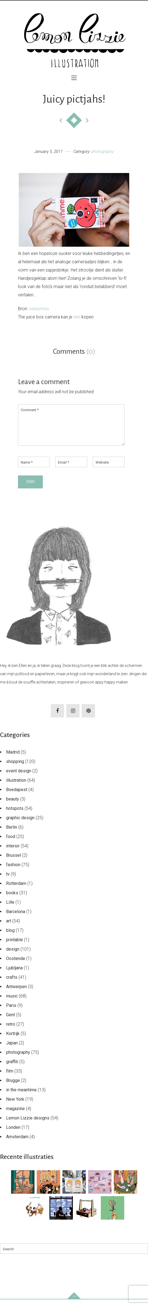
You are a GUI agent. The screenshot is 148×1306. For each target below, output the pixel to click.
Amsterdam (17, 1143)
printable (14, 946)
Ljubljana (14, 974)
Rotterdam (16, 890)
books (12, 899)
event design (18, 777)
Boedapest (16, 796)
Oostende (15, 965)
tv (8, 880)
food (10, 843)
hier (76, 317)
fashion (13, 871)
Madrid (13, 758)
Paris (11, 1012)
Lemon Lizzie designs (27, 1124)
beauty (12, 805)
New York (15, 1105)
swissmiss (39, 308)
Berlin (11, 833)
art (8, 927)
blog (10, 937)
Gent (10, 1021)
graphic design (20, 824)
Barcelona (15, 918)
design (12, 955)
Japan (12, 1049)
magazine (15, 1115)
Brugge (13, 1087)
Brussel (13, 862)
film (9, 1077)
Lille (10, 908)
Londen (13, 1134)
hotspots (14, 815)
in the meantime (21, 1096)
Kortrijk (13, 1040)
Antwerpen (16, 993)
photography (102, 151)
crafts (11, 983)
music (12, 1002)
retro (10, 1030)
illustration (16, 786)
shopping (15, 768)
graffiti (12, 1068)
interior (13, 852)
